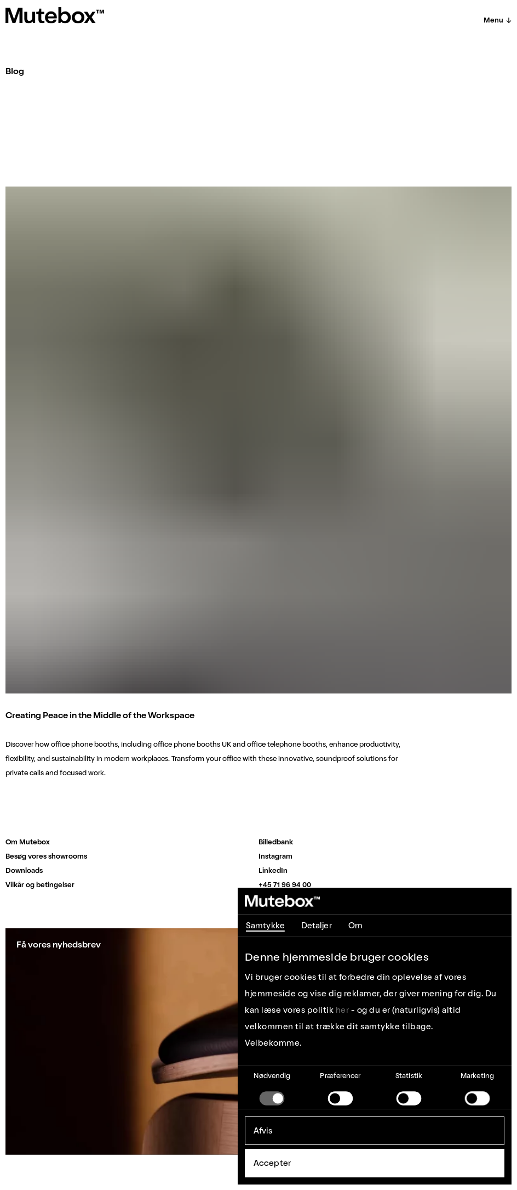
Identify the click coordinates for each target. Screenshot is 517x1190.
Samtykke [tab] (265, 925)
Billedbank (275, 842)
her (342, 1010)
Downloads (24, 870)
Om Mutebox (27, 842)
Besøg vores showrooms (46, 856)
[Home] (54, 15)
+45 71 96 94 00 (284, 884)
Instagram (275, 856)
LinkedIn (273, 870)
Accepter (272, 1163)
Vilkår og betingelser (39, 884)
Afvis (263, 1130)
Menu (498, 19)
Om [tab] (355, 925)
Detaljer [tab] (316, 925)
